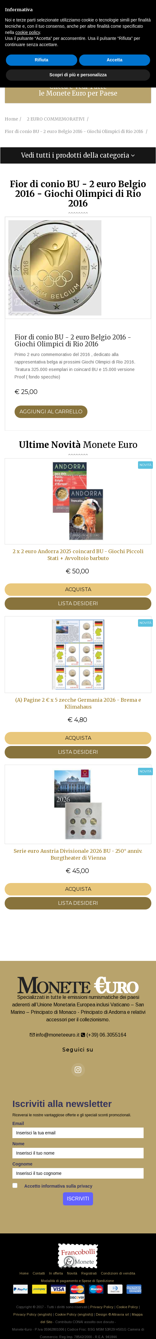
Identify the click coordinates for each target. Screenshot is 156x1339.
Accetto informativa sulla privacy (52, 1186)
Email (18, 1123)
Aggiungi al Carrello (51, 412)
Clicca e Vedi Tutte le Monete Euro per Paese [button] (78, 90)
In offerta (56, 1273)
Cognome (22, 1163)
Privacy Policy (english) (32, 1314)
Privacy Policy (102, 1307)
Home (24, 1273)
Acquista (78, 589)
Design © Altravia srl (112, 1314)
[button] (78, 155)
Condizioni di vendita (118, 1273)
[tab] (78, 90)
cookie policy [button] (27, 32)
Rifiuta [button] (41, 59)
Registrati (89, 1273)
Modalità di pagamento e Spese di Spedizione (77, 1281)
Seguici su (78, 1050)
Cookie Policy (127, 1307)
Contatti (39, 1273)
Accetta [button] (115, 59)
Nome (18, 1143)
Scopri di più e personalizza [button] (77, 74)
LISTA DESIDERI (78, 603)
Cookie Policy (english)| (74, 1314)
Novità (72, 1273)
